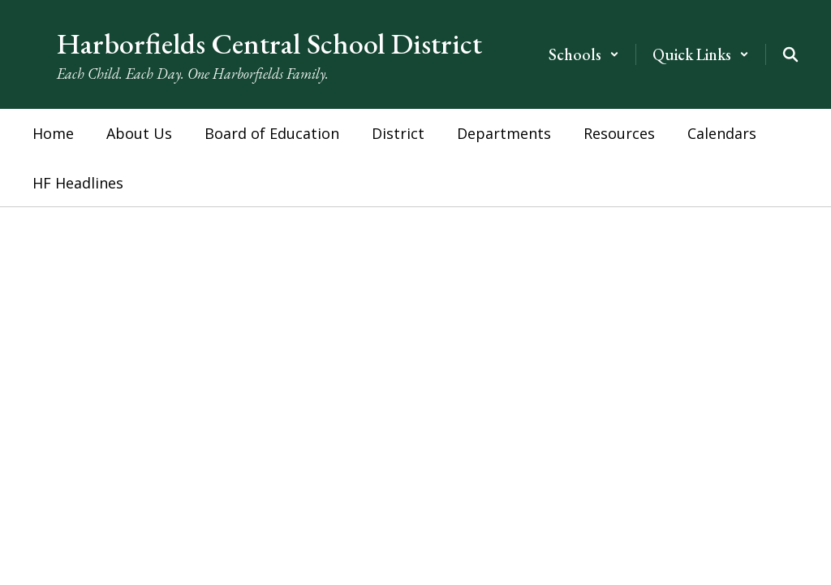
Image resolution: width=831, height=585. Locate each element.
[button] (584, 54)
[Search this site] (790, 54)
